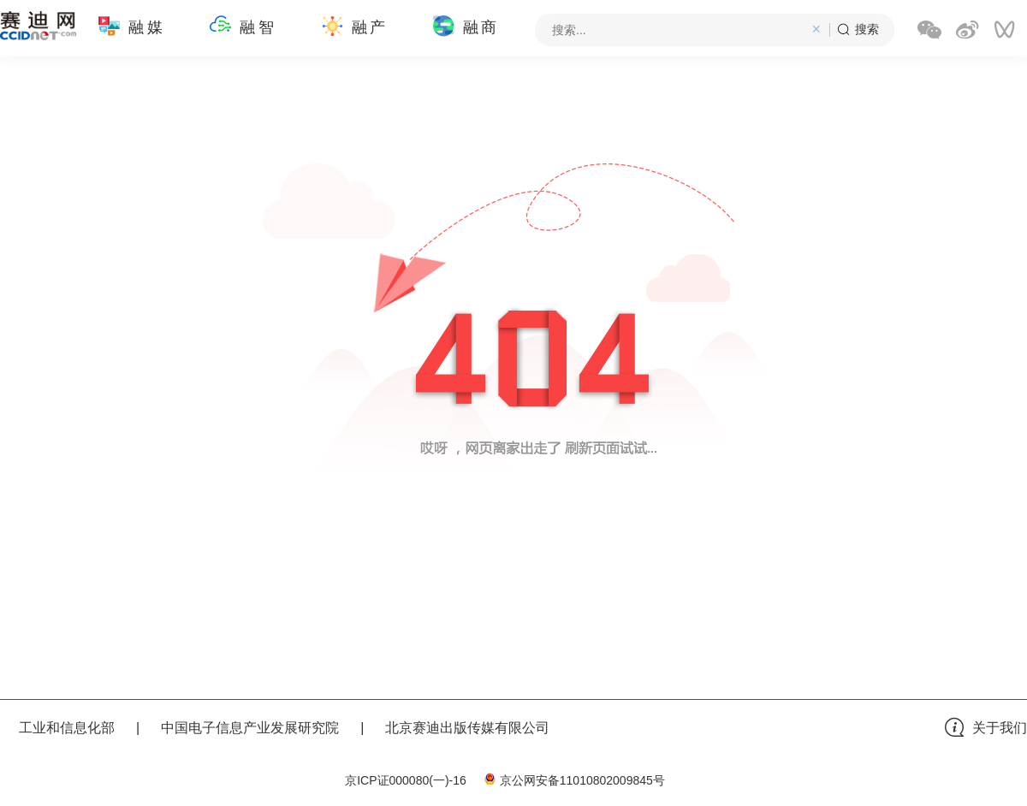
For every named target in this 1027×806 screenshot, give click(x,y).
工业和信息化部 (67, 727)
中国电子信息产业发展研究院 (250, 727)
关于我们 (999, 727)
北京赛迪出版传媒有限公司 (467, 727)
